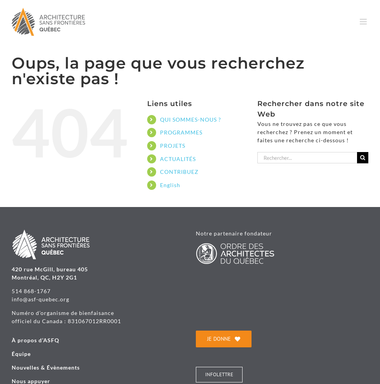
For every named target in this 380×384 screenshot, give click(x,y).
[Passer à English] (202, 185)
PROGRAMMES (181, 132)
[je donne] (224, 339)
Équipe (21, 353)
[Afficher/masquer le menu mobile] (364, 22)
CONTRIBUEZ (179, 171)
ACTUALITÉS (178, 159)
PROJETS (172, 145)
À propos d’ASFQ (35, 340)
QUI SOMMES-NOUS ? (190, 119)
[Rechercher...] (307, 157)
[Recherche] (362, 157)
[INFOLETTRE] (219, 374)
